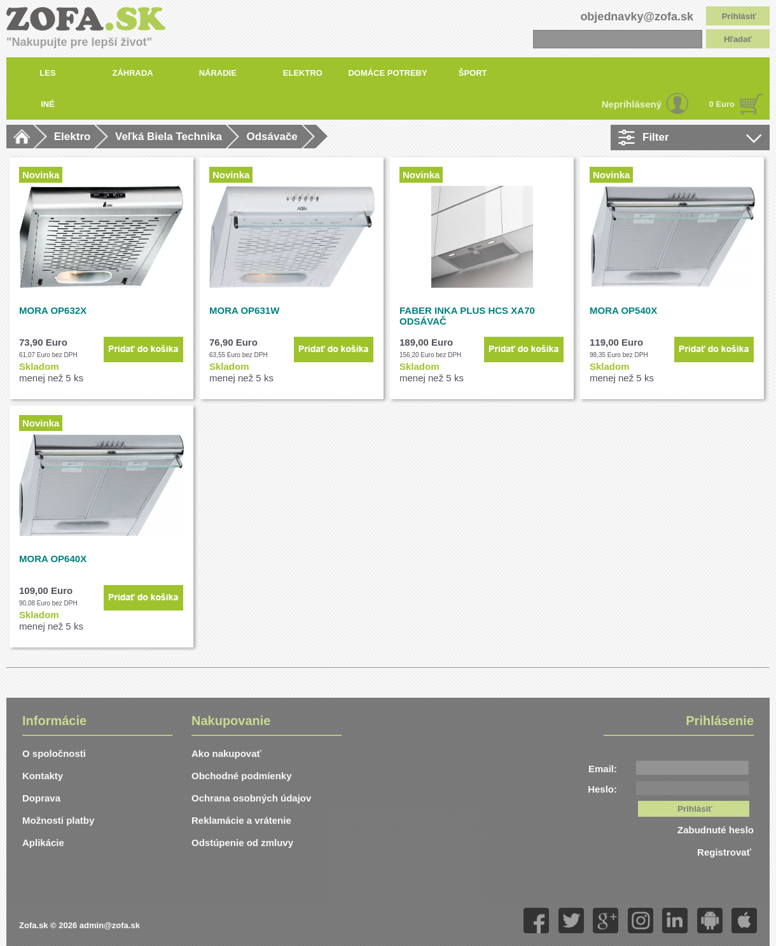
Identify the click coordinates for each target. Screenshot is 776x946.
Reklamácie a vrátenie (241, 820)
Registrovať (725, 852)
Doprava (41, 798)
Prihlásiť (739, 16)
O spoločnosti (54, 753)
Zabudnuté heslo (715, 829)
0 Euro (722, 104)
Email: (602, 768)
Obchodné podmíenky (241, 775)
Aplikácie (43, 842)
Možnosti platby (58, 820)
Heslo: (602, 789)
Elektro (72, 137)
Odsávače (271, 137)
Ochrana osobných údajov (251, 798)
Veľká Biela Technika (168, 137)
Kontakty (42, 775)
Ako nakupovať (226, 753)
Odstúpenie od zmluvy (242, 842)
